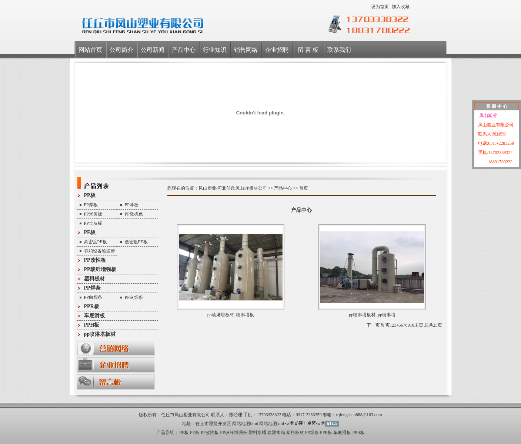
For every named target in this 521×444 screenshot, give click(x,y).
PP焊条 (92, 288)
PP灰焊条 (134, 297)
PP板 (90, 195)
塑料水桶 (257, 432)
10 (412, 325)
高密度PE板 (95, 241)
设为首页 (380, 6)
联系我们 (339, 50)
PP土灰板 (93, 223)
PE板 (90, 232)
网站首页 (90, 50)
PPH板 (92, 325)
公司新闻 (152, 50)
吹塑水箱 (276, 432)
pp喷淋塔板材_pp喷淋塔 (372, 314)
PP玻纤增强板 (100, 269)
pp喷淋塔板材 (100, 334)
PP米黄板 (93, 214)
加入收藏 (401, 6)
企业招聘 (277, 50)
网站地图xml (271, 423)
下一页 (373, 325)
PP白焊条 (93, 297)
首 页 (385, 325)
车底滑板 (94, 315)
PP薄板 (131, 204)
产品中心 (184, 50)
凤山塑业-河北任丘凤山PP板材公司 (232, 188)
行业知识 (215, 50)
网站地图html (245, 423)
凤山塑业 (487, 115)
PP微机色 (134, 214)
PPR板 (91, 306)
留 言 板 (308, 50)
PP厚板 (91, 204)
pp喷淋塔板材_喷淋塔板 (230, 314)
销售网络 (246, 50)
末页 (418, 325)
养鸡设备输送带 (99, 251)
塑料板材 (94, 278)
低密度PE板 (136, 241)
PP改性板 (95, 260)
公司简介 (121, 50)
